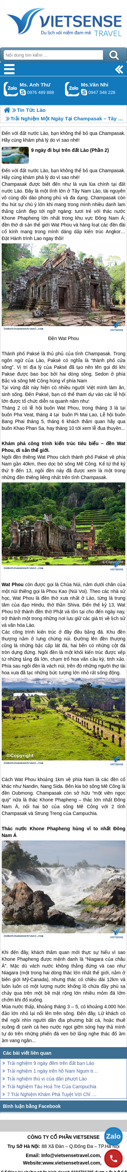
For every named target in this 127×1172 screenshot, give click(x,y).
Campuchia (85, 813)
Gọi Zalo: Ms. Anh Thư (11, 89)
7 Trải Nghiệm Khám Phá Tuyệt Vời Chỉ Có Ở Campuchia (53, 1094)
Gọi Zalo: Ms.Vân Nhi (72, 89)
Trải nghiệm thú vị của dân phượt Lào (47, 1078)
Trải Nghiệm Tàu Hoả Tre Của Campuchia (51, 1086)
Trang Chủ (63, 22)
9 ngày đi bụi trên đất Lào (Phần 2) (55, 155)
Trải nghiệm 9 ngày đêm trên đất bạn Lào (50, 1063)
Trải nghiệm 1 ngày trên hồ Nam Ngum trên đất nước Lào (53, 1071)
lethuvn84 (22, 92)
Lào (44, 133)
